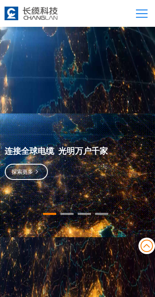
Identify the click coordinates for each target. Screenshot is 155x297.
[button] (49, 214)
